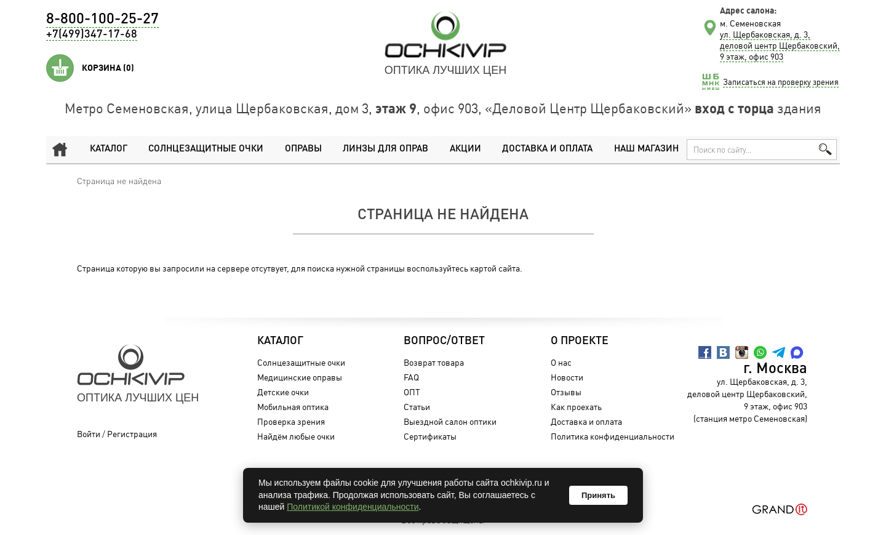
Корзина (108, 67)
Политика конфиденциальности (612, 436)
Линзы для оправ (385, 149)
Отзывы (566, 392)
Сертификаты (430, 436)
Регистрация (132, 433)
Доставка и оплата (547, 149)
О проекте (580, 341)
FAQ (411, 377)
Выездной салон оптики (450, 421)
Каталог (108, 149)
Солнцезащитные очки (205, 149)
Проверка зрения (291, 421)
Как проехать (576, 406)
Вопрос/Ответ (444, 341)
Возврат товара (434, 362)
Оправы (303, 149)
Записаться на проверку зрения (781, 82)
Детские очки (283, 392)
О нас (561, 362)
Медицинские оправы (299, 377)
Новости (567, 377)
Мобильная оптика (293, 406)
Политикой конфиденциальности (352, 507)
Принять (598, 495)
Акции (465, 149)
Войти (88, 433)
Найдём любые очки (296, 436)
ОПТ (412, 392)
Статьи (417, 406)
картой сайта (495, 268)
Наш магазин (646, 149)
